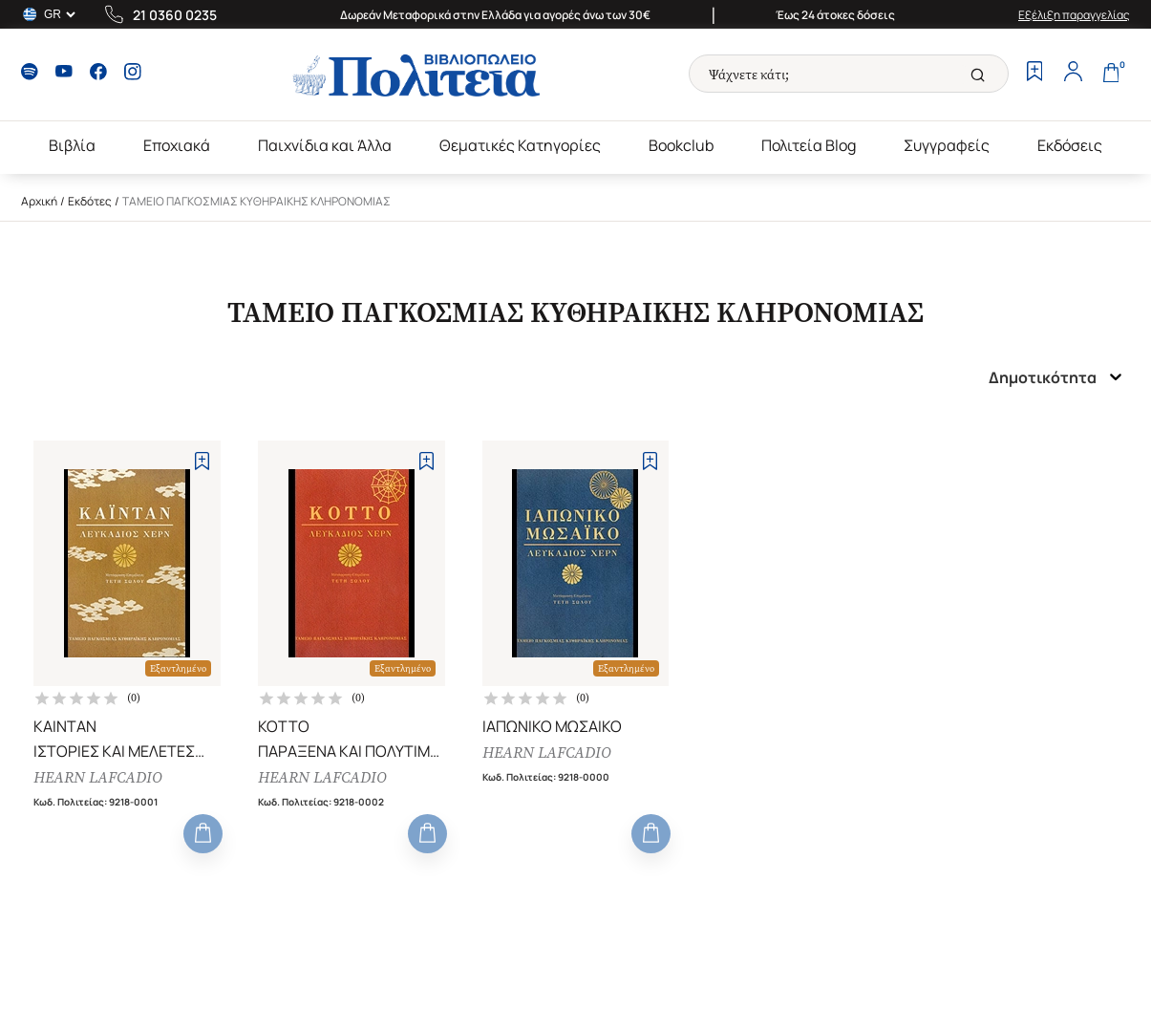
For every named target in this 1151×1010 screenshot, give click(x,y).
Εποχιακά (176, 145)
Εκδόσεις (1069, 145)
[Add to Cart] (203, 833)
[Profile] (1073, 73)
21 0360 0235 (175, 15)
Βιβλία (72, 145)
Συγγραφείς (947, 145)
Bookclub (681, 145)
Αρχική (39, 201)
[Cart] (1111, 73)
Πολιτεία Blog (808, 145)
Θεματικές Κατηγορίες (520, 145)
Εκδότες (90, 201)
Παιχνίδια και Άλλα (325, 145)
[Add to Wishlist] (202, 461)
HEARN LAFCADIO (97, 777)
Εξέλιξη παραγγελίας (1074, 15)
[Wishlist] (1034, 73)
